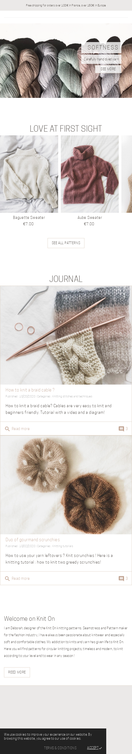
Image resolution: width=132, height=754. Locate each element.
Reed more (17, 672)
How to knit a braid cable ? (30, 390)
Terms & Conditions (60, 748)
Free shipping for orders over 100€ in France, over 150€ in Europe (66, 5)
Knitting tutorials (62, 546)
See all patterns (66, 243)
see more (108, 69)
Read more (17, 429)
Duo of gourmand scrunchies (33, 539)
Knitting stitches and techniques (72, 396)
